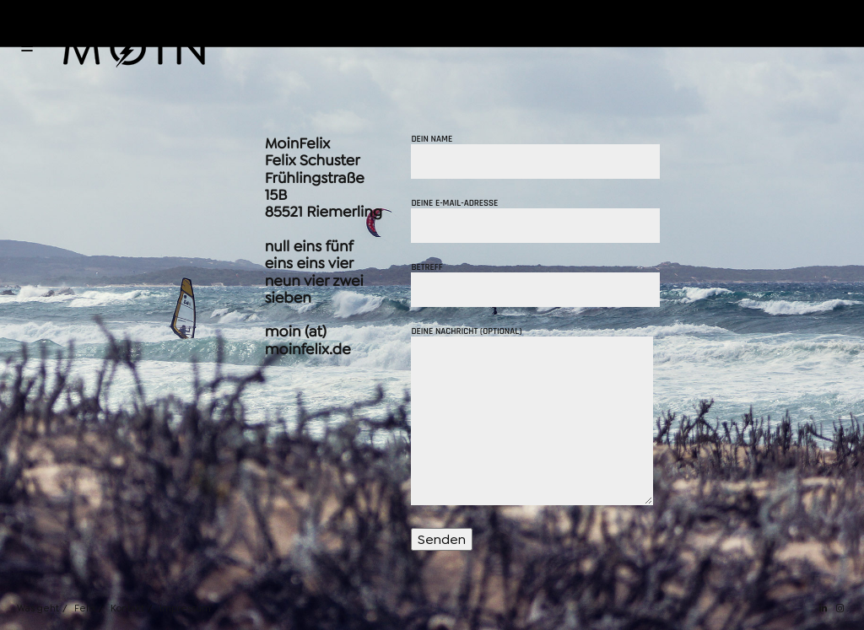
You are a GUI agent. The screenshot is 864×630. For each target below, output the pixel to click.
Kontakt (127, 608)
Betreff (535, 285)
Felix (84, 608)
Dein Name (535, 157)
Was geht (38, 608)
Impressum (185, 608)
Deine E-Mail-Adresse (535, 221)
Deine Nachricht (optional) (532, 417)
